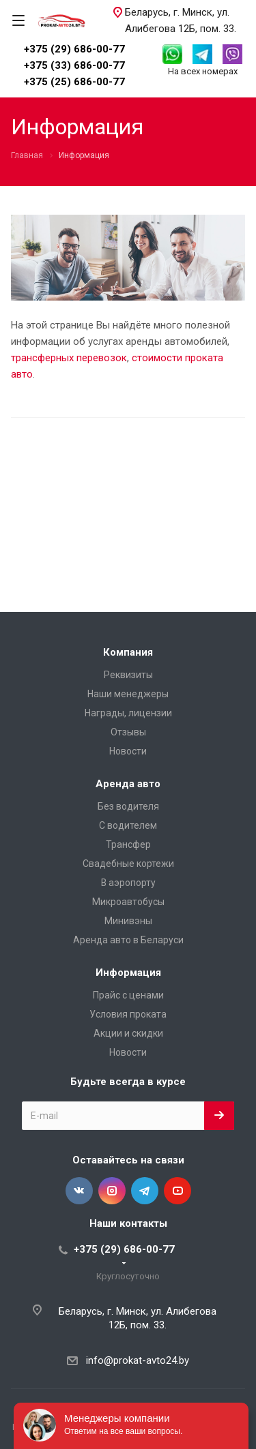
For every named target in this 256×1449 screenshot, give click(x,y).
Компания (128, 652)
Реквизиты (128, 674)
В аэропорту (128, 882)
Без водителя (128, 806)
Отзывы (128, 732)
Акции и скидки (128, 1033)
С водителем (128, 825)
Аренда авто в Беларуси (128, 939)
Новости (128, 751)
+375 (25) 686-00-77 (74, 82)
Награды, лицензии (128, 712)
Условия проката (128, 1014)
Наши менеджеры (128, 693)
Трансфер (128, 844)
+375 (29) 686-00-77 (74, 49)
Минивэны (128, 920)
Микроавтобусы (128, 901)
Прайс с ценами (128, 995)
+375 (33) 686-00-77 (74, 65)
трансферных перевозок (69, 358)
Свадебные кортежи (128, 863)
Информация (128, 972)
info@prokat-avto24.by (137, 1360)
